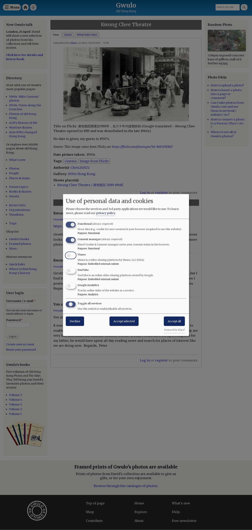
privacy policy (105, 213)
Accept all (174, 321)
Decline (75, 321)
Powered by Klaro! (174, 330)
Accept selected (124, 321)
